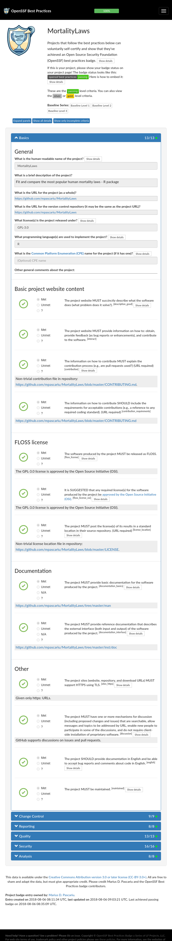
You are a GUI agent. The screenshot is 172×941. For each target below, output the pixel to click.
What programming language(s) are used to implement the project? (61, 237)
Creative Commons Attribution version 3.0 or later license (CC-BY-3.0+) (97, 877)
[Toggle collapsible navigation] (164, 11)
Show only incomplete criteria (71, 120)
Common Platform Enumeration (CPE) (57, 253)
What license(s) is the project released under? (46, 220)
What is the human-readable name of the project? (49, 159)
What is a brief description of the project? (43, 175)
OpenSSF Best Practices (31, 10)
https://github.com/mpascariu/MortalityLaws (46, 198)
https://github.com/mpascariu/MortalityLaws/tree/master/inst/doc (66, 647)
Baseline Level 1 (80, 105)
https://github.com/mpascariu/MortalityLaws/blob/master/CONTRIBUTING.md (76, 384)
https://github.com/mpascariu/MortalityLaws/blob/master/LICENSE (67, 549)
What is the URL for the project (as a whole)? (45, 192)
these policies (107, 939)
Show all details (42, 120)
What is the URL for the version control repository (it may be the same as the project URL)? (77, 206)
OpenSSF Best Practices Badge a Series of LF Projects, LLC (131, 935)
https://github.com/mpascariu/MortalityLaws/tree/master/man (63, 605)
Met (40, 299)
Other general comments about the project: (45, 270)
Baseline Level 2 (101, 105)
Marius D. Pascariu (61, 895)
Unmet (40, 305)
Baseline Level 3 (57, 111)
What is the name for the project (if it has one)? (74, 253)
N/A (40, 592)
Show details (106, 60)
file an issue (73, 935)
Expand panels (21, 120)
